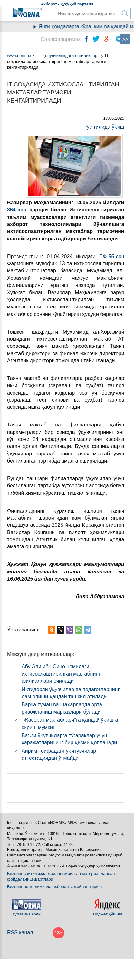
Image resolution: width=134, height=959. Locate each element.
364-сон (16, 209)
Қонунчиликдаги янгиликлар (70, 55)
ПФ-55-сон (111, 256)
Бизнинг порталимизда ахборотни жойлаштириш (54, 886)
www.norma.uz (20, 55)
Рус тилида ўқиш (103, 127)
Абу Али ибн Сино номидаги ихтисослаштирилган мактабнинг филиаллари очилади (61, 674)
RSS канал (20, 932)
